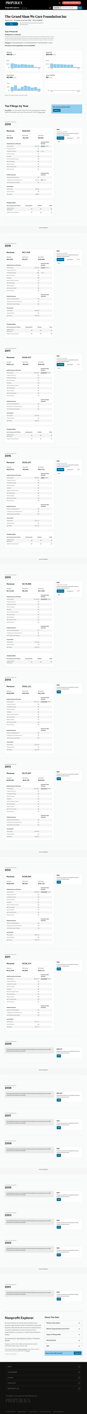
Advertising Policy (45, 1411)
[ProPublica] (14, 2)
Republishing (22, 1411)
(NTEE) (50, 43)
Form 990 (8, 110)
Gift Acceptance (58, 1411)
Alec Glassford (21, 1338)
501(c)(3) (18, 34)
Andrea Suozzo (11, 1338)
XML (59, 141)
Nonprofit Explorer (12, 8)
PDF (78, 138)
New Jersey (24, 8)
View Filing (60, 138)
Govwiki (28, 1350)
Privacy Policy (32, 1411)
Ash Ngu (29, 1338)
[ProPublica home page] (18, 1400)
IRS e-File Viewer (22, 1349)
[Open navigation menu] (59, 2)
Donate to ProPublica (72, 3)
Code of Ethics (10, 1411)
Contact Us (57, 110)
